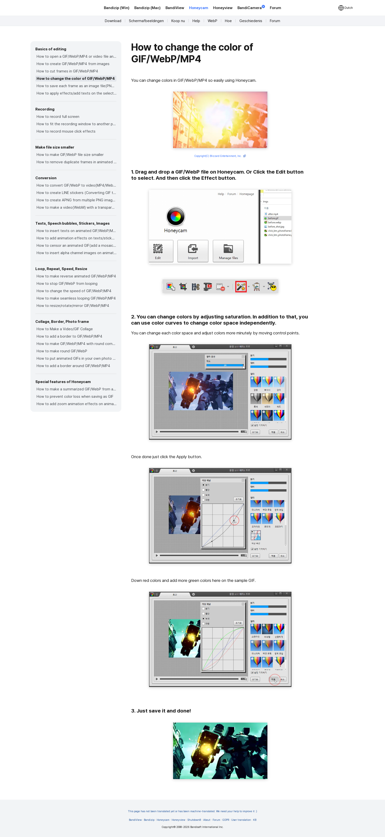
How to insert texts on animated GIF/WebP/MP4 (76, 231)
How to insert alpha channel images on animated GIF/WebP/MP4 (76, 253)
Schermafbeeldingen (146, 21)
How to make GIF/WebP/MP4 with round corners (76, 344)
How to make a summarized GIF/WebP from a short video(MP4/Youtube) (76, 389)
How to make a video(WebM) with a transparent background (76, 207)
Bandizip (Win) (116, 8)
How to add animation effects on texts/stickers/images (76, 238)
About (206, 820)
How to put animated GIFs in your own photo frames (76, 358)
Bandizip (149, 820)
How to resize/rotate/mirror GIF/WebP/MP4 (73, 305)
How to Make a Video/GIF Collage (65, 329)
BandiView (174, 8)
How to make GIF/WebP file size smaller (70, 154)
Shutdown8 (194, 820)
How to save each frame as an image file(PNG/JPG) (76, 86)
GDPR (225, 820)
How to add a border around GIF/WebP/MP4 (73, 366)
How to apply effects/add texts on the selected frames (76, 93)
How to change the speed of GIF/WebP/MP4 (74, 291)
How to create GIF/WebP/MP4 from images (73, 64)
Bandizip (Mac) (147, 8)
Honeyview (223, 8)
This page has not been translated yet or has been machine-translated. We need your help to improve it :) (192, 811)
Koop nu (178, 21)
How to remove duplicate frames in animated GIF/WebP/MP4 (76, 162)
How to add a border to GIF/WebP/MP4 (69, 336)
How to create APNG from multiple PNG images (76, 200)
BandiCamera (251, 7)
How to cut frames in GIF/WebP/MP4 (67, 71)
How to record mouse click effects (66, 131)
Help (196, 21)
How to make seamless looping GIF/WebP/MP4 (76, 298)
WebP (212, 21)
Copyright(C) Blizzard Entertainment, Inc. (220, 156)
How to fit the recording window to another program (76, 124)
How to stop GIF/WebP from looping (67, 283)
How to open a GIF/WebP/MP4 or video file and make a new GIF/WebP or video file (76, 56)
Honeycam (198, 8)
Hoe (228, 21)
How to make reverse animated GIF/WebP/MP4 (76, 276)
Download (113, 21)
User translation (241, 820)
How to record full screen (58, 116)
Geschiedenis (250, 21)
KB (254, 820)
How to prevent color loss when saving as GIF (75, 396)
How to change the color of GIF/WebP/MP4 (76, 78)
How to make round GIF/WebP (62, 351)
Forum (275, 8)
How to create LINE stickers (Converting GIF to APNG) (76, 193)
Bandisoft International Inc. (206, 827)
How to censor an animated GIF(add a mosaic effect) (76, 245)
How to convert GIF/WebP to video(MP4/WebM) (76, 185)
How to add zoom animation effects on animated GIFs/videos (76, 404)
